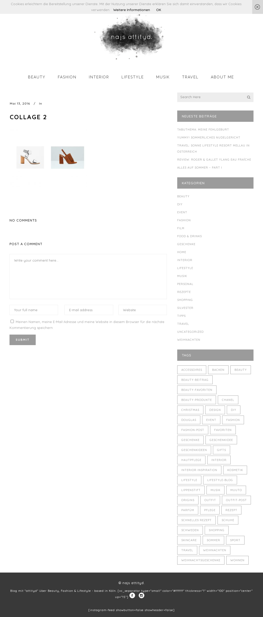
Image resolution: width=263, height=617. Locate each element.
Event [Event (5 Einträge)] (211, 420)
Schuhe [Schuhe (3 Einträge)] (228, 520)
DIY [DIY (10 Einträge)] (233, 410)
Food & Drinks (189, 236)
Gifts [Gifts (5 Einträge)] (221, 450)
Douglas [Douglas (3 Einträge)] (188, 420)
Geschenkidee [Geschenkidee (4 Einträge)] (221, 440)
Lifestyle (185, 268)
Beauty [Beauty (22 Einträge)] (240, 370)
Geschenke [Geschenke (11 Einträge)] (190, 440)
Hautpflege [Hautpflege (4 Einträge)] (191, 460)
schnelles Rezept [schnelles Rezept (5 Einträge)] (196, 520)
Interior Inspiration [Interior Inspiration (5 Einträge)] (199, 470)
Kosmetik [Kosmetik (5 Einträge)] (235, 470)
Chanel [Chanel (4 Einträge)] (228, 400)
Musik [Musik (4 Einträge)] (215, 490)
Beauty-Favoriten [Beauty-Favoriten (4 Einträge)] (196, 390)
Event (182, 212)
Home (181, 252)
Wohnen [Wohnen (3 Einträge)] (237, 560)
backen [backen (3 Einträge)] (218, 370)
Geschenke (186, 244)
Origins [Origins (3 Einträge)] (187, 500)
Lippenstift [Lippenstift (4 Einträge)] (191, 490)
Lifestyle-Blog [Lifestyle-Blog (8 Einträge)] (220, 480)
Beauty (183, 196)
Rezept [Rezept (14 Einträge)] (231, 510)
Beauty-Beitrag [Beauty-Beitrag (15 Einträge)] (195, 380)
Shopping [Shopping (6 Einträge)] (216, 530)
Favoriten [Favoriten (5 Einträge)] (223, 430)
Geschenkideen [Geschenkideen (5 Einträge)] (194, 450)
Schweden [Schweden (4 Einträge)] (190, 530)
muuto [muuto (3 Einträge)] (236, 490)
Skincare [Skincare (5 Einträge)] (189, 540)
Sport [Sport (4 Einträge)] (235, 540)
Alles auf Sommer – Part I (199, 167)
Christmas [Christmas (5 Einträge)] (190, 410)
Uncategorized (190, 332)
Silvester (185, 308)
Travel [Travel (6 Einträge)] (187, 550)
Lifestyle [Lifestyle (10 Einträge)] (189, 480)
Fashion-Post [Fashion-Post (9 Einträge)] (192, 430)
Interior (184, 260)
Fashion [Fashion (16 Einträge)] (233, 420)
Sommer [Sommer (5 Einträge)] (213, 540)
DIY (180, 204)
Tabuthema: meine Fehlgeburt (203, 129)
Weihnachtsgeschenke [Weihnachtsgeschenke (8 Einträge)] (200, 560)
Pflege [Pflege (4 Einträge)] (209, 510)
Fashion (184, 220)
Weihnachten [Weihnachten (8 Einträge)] (214, 550)
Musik (182, 276)
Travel (183, 324)
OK (158, 10)
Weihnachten (188, 340)
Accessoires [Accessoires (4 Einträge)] (191, 370)
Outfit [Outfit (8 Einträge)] (210, 500)
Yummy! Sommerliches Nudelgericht (208, 137)
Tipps (181, 316)
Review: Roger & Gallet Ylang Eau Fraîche (214, 159)
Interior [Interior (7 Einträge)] (219, 460)
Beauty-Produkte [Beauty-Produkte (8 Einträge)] (196, 400)
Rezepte (184, 292)
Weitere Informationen (131, 10)
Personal (185, 284)
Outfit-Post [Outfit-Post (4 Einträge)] (236, 500)
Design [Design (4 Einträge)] (215, 410)
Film (180, 228)
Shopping (185, 300)
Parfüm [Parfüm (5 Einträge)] (187, 510)
